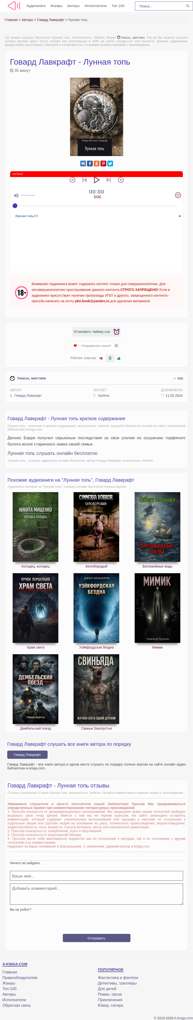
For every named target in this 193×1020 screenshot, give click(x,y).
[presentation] (96, 920)
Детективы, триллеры (117, 983)
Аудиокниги (35, 6)
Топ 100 (117, 6)
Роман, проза (110, 994)
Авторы (73, 6)
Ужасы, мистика (131, 37)
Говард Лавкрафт (26, 395)
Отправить (96, 938)
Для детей (107, 989)
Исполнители (96, 6)
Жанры (56, 6)
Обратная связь (16, 1005)
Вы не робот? (20, 909)
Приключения (110, 1000)
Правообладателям (19, 978)
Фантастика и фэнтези (118, 978)
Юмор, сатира (110, 1005)
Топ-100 (9, 989)
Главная (9, 972)
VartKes (101, 395)
